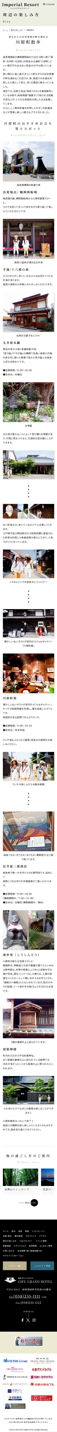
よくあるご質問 (46, 1245)
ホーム (6, 1231)
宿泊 (13, 1231)
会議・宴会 (7, 1236)
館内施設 (19, 1236)
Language (49, 4)
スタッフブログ (20, 1245)
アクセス (42, 1236)
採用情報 (33, 1245)
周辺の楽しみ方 (9, 1241)
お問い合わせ (9, 1250)
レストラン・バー (38, 1231)
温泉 (20, 1231)
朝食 (27, 1231)
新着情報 (7, 1245)
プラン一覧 (14, 1265)
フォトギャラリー (26, 1241)
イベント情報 (41, 1241)
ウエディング (31, 1236)
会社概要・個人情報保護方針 (29, 1250)
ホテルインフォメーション (13, 1255)
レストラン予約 (42, 1265)
